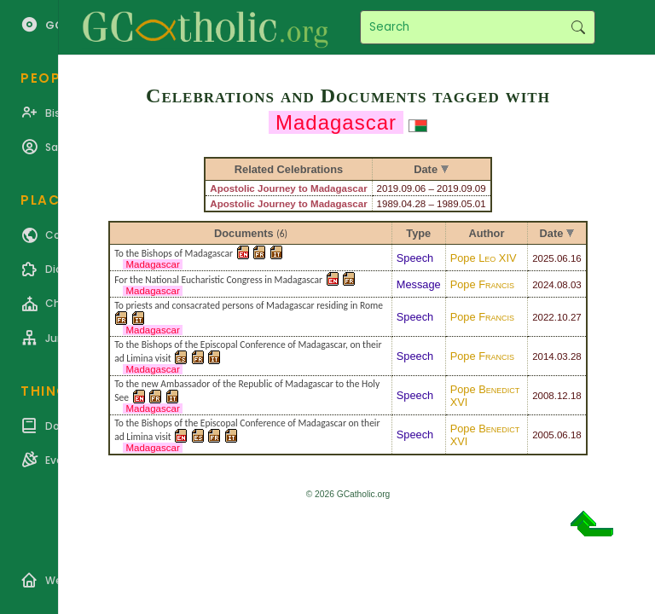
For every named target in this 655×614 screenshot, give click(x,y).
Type (418, 233)
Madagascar (153, 264)
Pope (483, 258)
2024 (543, 285)
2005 (543, 435)
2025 (543, 258)
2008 (543, 396)
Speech (415, 258)
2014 (543, 356)
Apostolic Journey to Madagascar (288, 188)
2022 (543, 317)
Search (578, 27)
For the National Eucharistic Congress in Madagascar (218, 280)
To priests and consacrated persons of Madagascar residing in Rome (248, 305)
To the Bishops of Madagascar (173, 253)
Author (486, 233)
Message (419, 284)
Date (552, 233)
